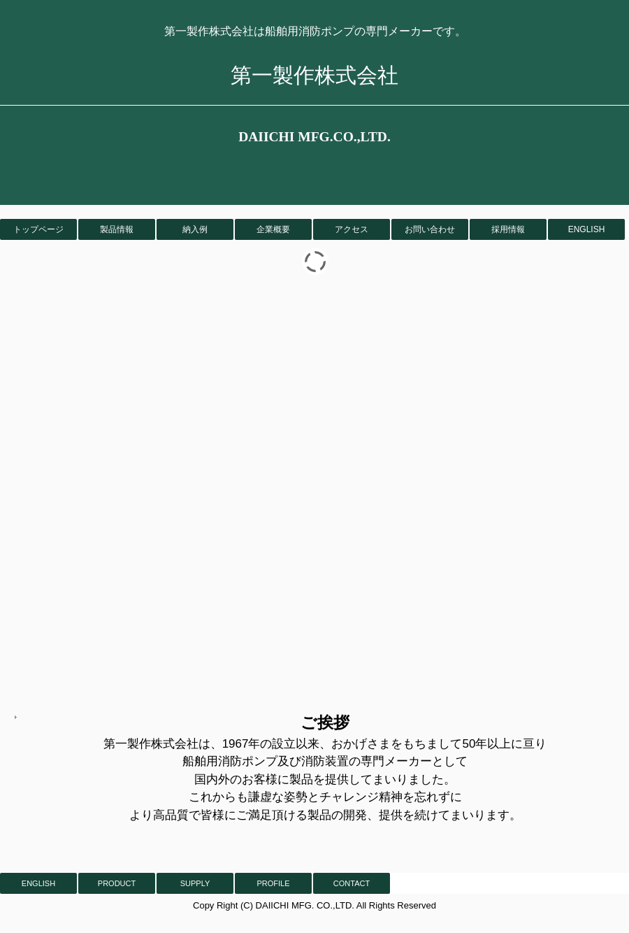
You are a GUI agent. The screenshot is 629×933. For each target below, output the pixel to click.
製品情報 (116, 229)
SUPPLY (195, 883)
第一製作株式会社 (314, 75)
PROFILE (272, 883)
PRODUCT (117, 883)
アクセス (351, 229)
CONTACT (351, 883)
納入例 (195, 229)
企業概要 (273, 229)
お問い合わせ (430, 229)
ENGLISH (586, 229)
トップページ (38, 229)
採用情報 (508, 229)
